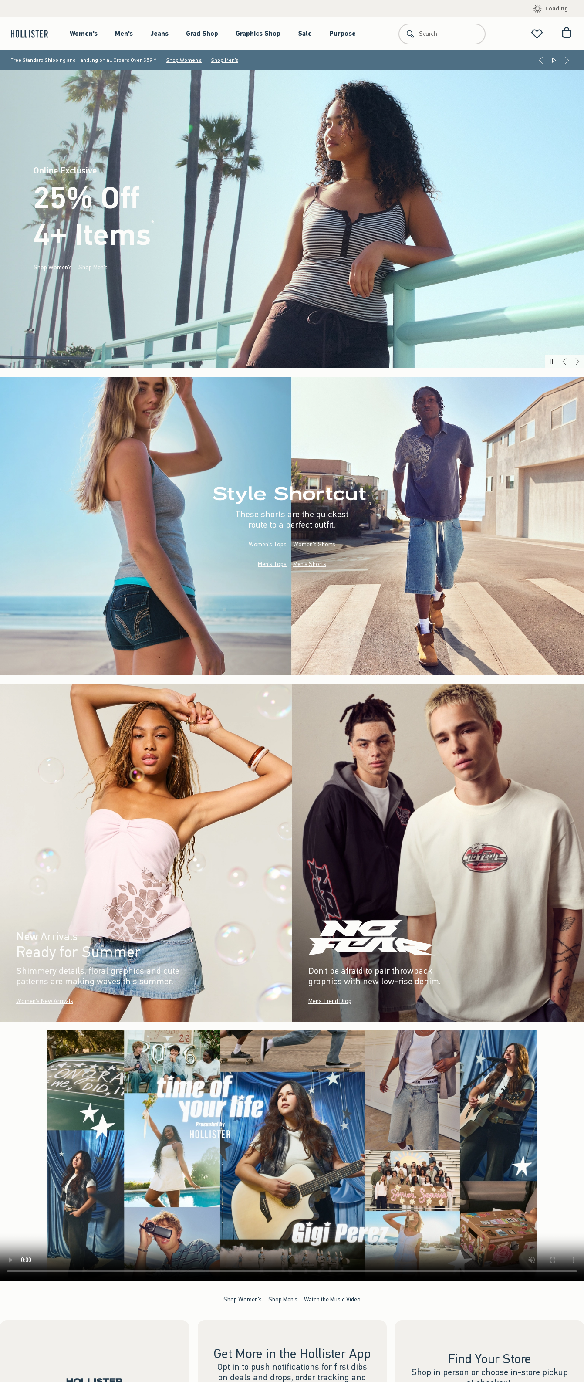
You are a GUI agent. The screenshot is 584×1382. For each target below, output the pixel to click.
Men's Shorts (309, 564)
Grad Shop (202, 33)
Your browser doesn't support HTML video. (292, 1155)
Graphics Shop (258, 33)
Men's (124, 33)
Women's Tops (268, 544)
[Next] (567, 60)
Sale (305, 33)
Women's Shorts (314, 544)
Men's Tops (272, 564)
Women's (84, 33)
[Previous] (540, 60)
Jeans (159, 33)
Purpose (342, 33)
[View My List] (537, 33)
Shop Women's (184, 60)
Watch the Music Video (332, 1299)
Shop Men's (224, 60)
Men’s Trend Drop (329, 1001)
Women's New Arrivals (44, 1001)
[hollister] (34, 33)
